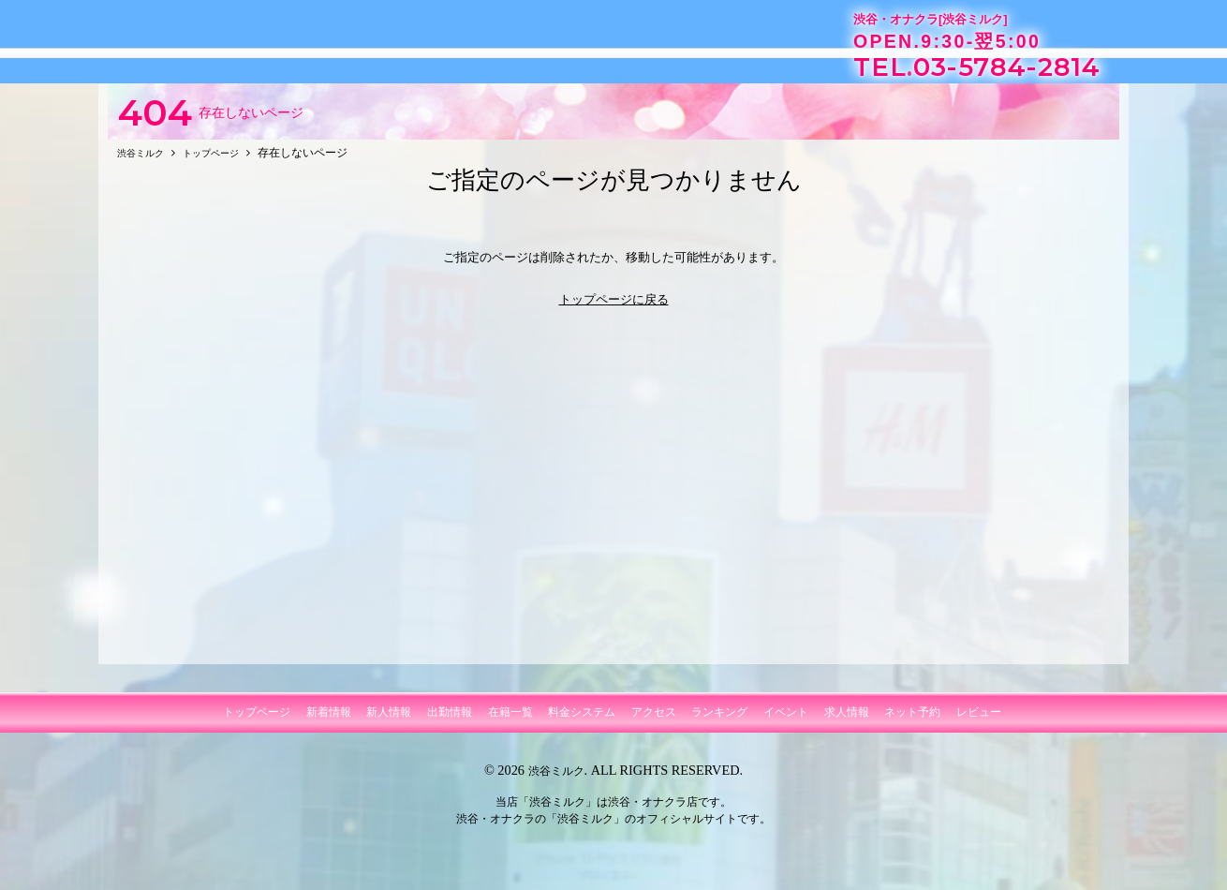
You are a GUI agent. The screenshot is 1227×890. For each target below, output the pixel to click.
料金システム (581, 721)
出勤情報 (449, 721)
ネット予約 (912, 721)
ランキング (719, 721)
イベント (785, 721)
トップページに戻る (614, 308)
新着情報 (328, 721)
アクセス (653, 721)
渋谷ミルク (556, 779)
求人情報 (846, 721)
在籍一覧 (510, 721)
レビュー (978, 721)
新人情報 (388, 721)
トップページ (256, 721)
